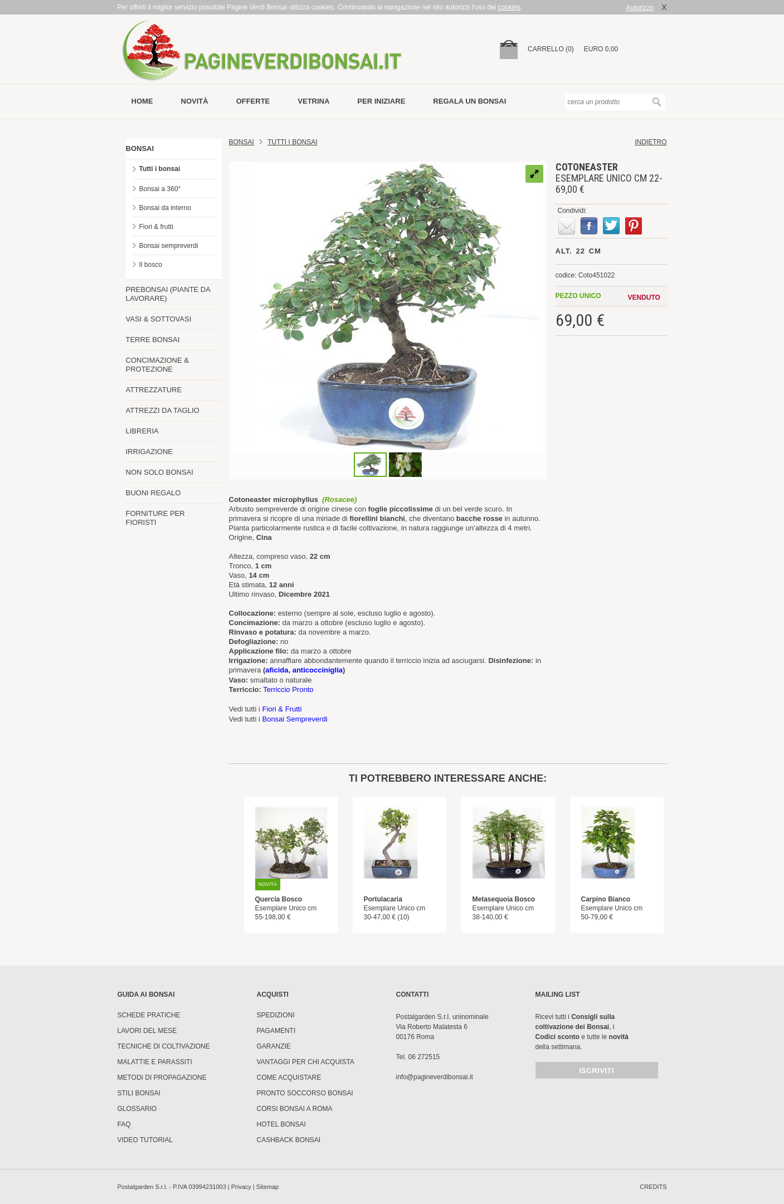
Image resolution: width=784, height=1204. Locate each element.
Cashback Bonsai (289, 1140)
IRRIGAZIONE (149, 451)
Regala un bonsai (469, 101)
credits (653, 1186)
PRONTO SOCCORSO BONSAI (305, 1093)
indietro (650, 142)
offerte (253, 101)
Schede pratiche (149, 1015)
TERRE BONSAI (153, 339)
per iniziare (381, 101)
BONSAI (140, 148)
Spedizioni (276, 1015)
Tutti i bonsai (160, 169)
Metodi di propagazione (162, 1077)
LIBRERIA (142, 431)
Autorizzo (640, 8)
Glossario (137, 1109)
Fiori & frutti (156, 227)
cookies (509, 7)
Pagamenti (276, 1031)
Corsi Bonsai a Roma (295, 1109)
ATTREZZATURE (154, 390)
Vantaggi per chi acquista (305, 1062)
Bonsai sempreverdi (168, 246)
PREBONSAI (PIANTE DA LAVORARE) (168, 294)
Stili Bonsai (139, 1093)
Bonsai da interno (165, 208)
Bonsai (241, 142)
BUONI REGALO (153, 493)
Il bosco (150, 265)
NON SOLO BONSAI (159, 472)
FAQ (124, 1124)
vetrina (313, 101)
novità (194, 101)
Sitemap (267, 1186)
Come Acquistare (289, 1077)
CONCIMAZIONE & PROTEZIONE (157, 364)
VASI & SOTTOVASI (159, 319)
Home (142, 101)
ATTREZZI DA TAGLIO (162, 410)
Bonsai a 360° (160, 189)
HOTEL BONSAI (281, 1124)
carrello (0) (551, 49)
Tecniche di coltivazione (164, 1046)
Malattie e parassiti (155, 1062)
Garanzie (274, 1046)
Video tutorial (145, 1140)
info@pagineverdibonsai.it (434, 1077)
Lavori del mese (147, 1031)
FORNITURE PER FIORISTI (155, 518)
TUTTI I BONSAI (292, 142)
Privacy (241, 1186)
